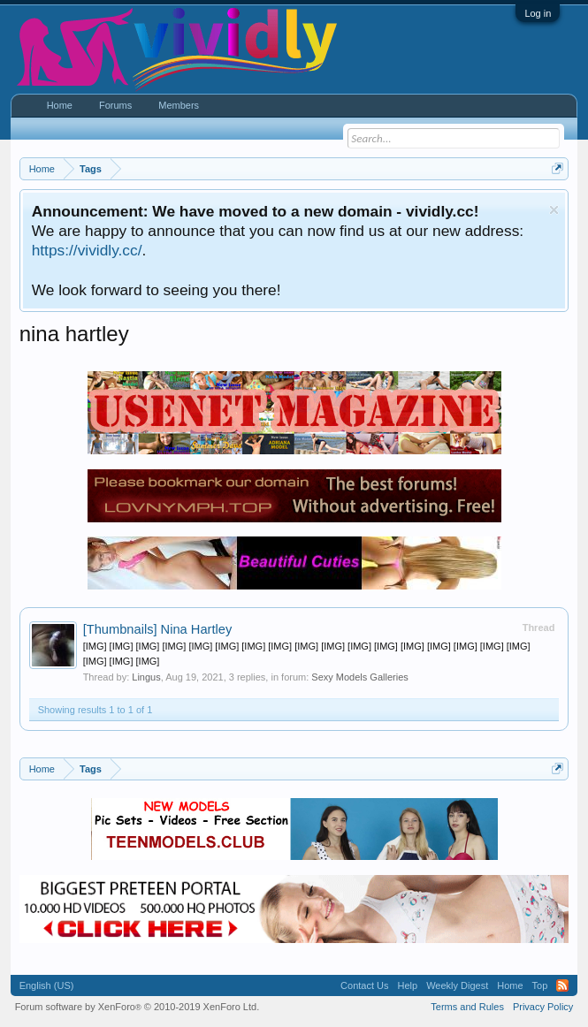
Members (178, 105)
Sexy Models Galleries (359, 677)
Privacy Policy (543, 1006)
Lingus (146, 677)
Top (540, 985)
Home (60, 105)
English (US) (46, 985)
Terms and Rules (467, 1006)
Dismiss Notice (554, 210)
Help (408, 985)
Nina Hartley (158, 629)
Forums (115, 105)
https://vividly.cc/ (87, 250)
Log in (537, 13)
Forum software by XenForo (137, 1006)
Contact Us (364, 985)
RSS (562, 985)
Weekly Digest (457, 985)
